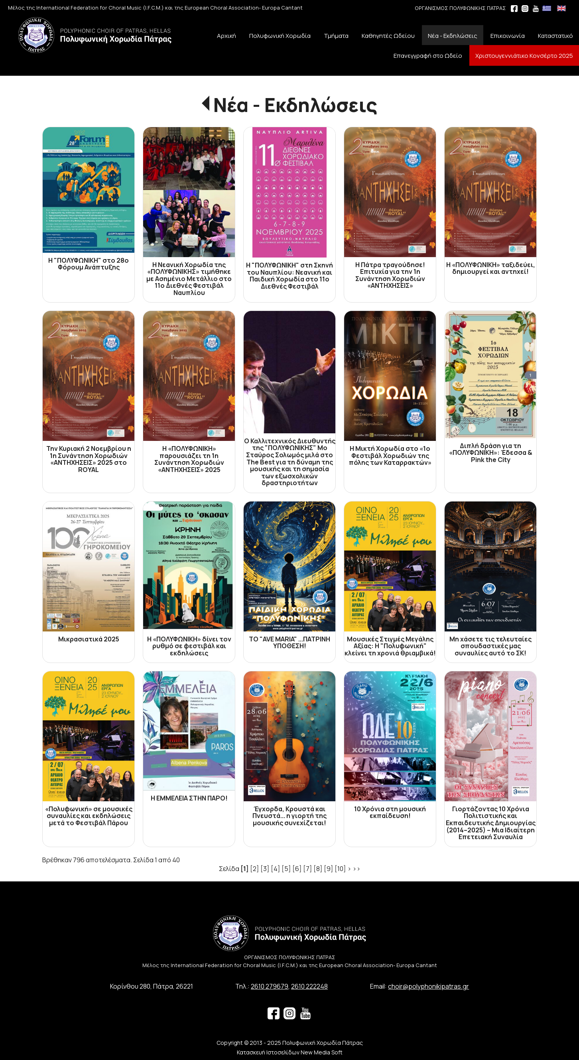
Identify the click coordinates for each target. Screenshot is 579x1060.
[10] (340, 868)
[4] (275, 868)
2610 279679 (269, 986)
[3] (265, 868)
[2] (254, 868)
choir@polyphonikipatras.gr (428, 986)
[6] (297, 868)
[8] (318, 868)
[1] (244, 868)
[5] (286, 868)
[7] (307, 868)
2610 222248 (309, 986)
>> (356, 868)
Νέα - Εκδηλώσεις (295, 105)
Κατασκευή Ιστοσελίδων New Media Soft (290, 1052)
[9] (328, 868)
